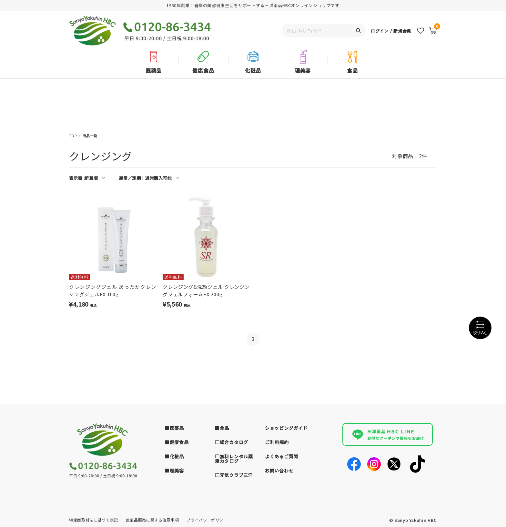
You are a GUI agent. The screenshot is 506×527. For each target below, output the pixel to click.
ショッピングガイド (286, 428)
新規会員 (402, 31)
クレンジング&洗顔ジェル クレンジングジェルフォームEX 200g (206, 290)
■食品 (222, 428)
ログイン (380, 31)
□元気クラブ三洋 (234, 475)
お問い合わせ (279, 470)
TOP (72, 136)
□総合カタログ (231, 442)
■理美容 (174, 470)
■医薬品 (174, 428)
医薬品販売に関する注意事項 (152, 519)
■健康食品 (177, 442)
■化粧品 (174, 456)
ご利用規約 (277, 442)
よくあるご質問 (281, 456)
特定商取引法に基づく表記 (93, 519)
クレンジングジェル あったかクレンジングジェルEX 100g (112, 290)
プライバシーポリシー (207, 519)
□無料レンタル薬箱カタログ (234, 458)
